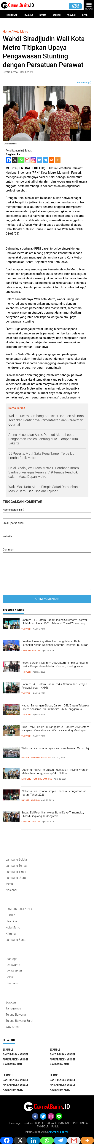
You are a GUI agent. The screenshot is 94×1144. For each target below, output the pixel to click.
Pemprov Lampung (42, 779)
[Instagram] (33, 160)
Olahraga (11, 959)
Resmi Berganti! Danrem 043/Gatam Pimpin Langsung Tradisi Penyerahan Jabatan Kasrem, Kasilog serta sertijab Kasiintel (54, 666)
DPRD (74, 1123)
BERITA (10, 915)
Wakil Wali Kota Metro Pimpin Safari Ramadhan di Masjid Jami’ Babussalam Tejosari (44, 489)
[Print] (51, 160)
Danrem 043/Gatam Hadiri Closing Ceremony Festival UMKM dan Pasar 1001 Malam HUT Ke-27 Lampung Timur (54, 623)
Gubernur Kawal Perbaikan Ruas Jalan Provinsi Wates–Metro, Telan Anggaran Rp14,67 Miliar (55, 771)
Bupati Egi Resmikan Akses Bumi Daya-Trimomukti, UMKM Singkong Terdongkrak (52, 814)
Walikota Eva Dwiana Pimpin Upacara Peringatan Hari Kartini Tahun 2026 (54, 793)
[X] (14, 160)
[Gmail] (27, 160)
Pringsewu (12, 983)
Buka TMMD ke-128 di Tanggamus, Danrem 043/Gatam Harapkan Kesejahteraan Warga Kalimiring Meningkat (55, 728)
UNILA (84, 1123)
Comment (8, 549)
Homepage (12, 15)
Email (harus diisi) (13, 522)
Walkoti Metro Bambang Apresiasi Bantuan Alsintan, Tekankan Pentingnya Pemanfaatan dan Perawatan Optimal (46, 420)
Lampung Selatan (30, 650)
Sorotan (11, 1002)
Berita (42, 15)
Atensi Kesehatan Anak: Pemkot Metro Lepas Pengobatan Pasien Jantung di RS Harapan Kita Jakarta (43, 439)
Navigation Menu (13, 1064)
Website (7, 536)
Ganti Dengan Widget (15, 1054)
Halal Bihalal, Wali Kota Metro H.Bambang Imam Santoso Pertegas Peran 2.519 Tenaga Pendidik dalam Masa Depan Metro (43, 472)
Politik (9, 977)
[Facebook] (8, 160)
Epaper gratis (75, 6)
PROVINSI (63, 1123)
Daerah (56, 15)
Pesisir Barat (14, 971)
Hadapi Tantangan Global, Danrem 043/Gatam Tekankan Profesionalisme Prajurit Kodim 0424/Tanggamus (55, 707)
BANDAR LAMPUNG (30, 757)
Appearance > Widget (15, 1059)
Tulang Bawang (16, 1014)
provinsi (71, 15)
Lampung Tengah (17, 865)
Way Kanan (13, 1027)
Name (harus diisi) (13, 509)
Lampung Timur (16, 872)
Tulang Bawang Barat (19, 1020)
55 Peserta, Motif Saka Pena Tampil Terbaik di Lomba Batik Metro (41, 455)
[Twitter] (39, 160)
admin (19, 150)
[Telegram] (45, 160)
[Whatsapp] (21, 160)
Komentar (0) (84, 82)
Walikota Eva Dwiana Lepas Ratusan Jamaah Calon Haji (55, 748)
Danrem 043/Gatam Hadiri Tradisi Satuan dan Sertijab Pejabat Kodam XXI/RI (54, 686)
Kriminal (11, 933)
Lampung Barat (16, 940)
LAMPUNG (26, 779)
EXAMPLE (8, 1049)
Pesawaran (13, 965)
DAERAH (51, 1123)
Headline (28, 15)
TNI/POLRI (26, 629)
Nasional (11, 890)
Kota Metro (13, 927)
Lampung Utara (16, 878)
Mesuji (10, 884)
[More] (57, 160)
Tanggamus (13, 1008)
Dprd (84, 15)
